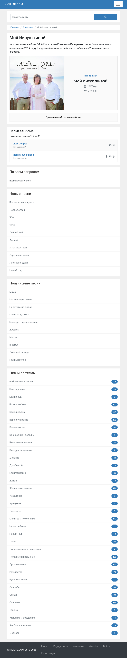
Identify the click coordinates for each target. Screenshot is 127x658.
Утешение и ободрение (64, 618)
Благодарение (64, 389)
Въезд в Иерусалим (64, 450)
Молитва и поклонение (64, 519)
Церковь (64, 633)
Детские (64, 458)
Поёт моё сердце (19, 352)
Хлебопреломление (64, 625)
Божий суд (64, 397)
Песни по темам (23, 373)
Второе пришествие (64, 442)
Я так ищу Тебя (18, 247)
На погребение (64, 526)
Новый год (16, 270)
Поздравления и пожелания (64, 549)
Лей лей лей (16, 232)
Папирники (90, 75)
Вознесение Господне (64, 435)
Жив (12, 217)
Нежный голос (18, 359)
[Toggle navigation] (118, 4)
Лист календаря (19, 262)
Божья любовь (64, 404)
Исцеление (64, 496)
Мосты (13, 337)
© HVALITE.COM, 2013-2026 (21, 650)
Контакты (78, 646)
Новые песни (20, 194)
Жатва (64, 481)
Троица (64, 610)
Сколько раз (20, 143)
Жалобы (93, 646)
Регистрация (48, 653)
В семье (14, 344)
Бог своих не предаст (22, 202)
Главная (14, 27)
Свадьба (64, 587)
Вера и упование (64, 420)
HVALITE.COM (14, 4)
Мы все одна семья (21, 299)
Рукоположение (64, 580)
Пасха (64, 542)
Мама (13, 292)
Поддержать (60, 646)
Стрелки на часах (19, 255)
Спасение (64, 602)
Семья (64, 595)
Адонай (14, 240)
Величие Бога (64, 412)
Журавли (14, 329)
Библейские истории (64, 382)
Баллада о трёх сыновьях (24, 322)
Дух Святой (64, 465)
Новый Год (64, 534)
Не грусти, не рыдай (21, 307)
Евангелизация (64, 473)
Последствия (17, 209)
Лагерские (64, 511)
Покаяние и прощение (64, 557)
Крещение (64, 503)
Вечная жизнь (64, 427)
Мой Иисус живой (23, 154)
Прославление (64, 564)
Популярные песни (25, 283)
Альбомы (28, 27)
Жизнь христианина (64, 488)
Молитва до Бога (19, 314)
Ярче (12, 225)
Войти (106, 646)
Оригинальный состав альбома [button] (63, 117)
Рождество (64, 572)
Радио (44, 646)
